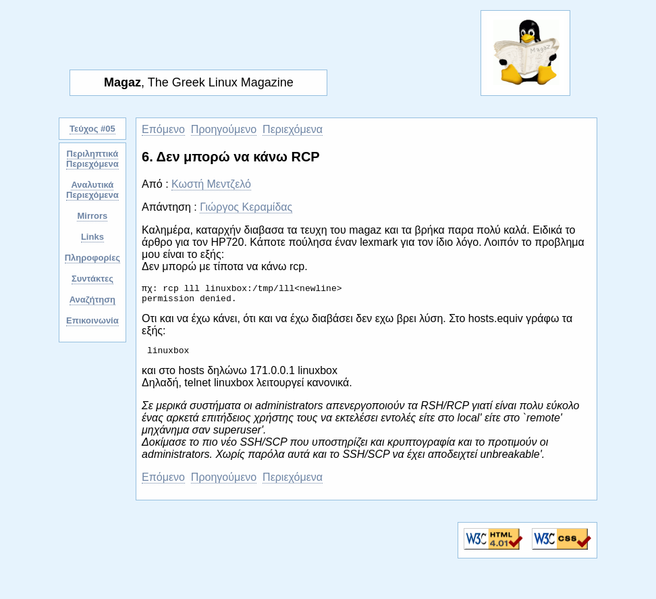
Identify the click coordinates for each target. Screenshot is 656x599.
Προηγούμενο (223, 129)
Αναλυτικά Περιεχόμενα (92, 190)
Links (92, 237)
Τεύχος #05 (92, 129)
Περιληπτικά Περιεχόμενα (92, 159)
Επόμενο (163, 129)
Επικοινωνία (92, 320)
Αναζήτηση (92, 299)
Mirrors (92, 216)
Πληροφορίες (92, 258)
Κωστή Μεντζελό (211, 184)
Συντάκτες (92, 279)
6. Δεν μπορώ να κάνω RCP (231, 156)
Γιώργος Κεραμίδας (246, 207)
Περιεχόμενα (293, 129)
